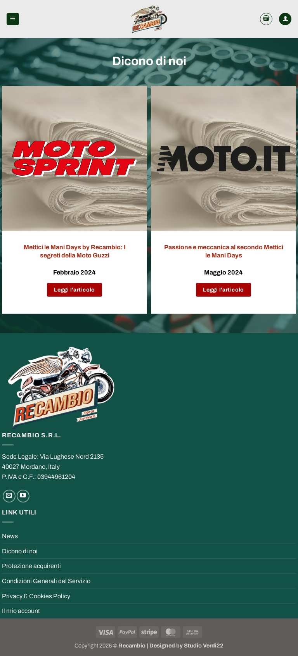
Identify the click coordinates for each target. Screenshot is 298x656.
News (10, 536)
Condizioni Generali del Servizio (46, 581)
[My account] (285, 19)
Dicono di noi (20, 551)
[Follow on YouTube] (23, 496)
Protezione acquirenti (31, 566)
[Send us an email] (9, 496)
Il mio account (21, 611)
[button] (13, 19)
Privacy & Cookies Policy (36, 596)
